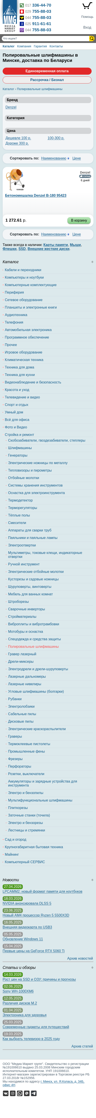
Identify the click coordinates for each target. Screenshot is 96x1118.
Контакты (56, 46)
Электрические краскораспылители (37, 729)
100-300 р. (56, 138)
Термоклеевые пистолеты (29, 744)
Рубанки (14, 699)
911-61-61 (41, 23)
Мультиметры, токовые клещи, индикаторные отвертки (45, 555)
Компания (24, 46)
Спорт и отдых (16, 405)
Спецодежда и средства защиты (34, 639)
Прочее (11, 345)
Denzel (10, 107)
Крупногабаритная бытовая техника (34, 847)
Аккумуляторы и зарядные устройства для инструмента (42, 783)
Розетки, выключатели (26, 774)
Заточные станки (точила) (29, 815)
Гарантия (40, 46)
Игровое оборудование (23, 352)
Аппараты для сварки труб (29, 530)
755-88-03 (41, 11)
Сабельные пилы (22, 714)
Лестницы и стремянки (26, 830)
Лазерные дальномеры (27, 676)
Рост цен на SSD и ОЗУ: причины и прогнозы (39, 979)
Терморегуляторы (22, 508)
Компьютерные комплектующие (31, 285)
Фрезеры (15, 759)
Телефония (14, 322)
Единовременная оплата (47, 71)
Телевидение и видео (22, 397)
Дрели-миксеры (21, 661)
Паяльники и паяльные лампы (32, 538)
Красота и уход (17, 390)
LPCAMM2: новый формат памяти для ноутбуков (42, 891)
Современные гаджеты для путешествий (36, 1027)
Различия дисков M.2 (20, 1003)
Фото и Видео (16, 427)
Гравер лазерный (22, 654)
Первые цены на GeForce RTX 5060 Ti (34, 951)
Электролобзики (21, 706)
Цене (76, 158)
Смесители (17, 523)
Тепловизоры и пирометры (30, 470)
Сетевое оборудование (24, 300)
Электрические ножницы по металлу (38, 463)
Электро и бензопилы (25, 793)
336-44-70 (41, 5)
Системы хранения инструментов (35, 485)
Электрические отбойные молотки (36, 572)
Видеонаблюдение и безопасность (33, 382)
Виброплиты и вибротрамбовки (33, 624)
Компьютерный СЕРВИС (25, 862)
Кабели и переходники (23, 270)
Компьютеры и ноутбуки (24, 277)
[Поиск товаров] (46, 38)
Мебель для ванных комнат (30, 594)
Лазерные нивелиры (24, 684)
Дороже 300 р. (17, 143)
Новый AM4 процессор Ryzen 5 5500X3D (36, 915)
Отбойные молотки (23, 478)
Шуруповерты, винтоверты (29, 587)
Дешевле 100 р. (18, 138)
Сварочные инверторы (26, 609)
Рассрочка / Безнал (47, 80)
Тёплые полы (19, 515)
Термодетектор (20, 500)
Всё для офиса (17, 420)
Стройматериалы (22, 616)
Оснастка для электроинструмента (36, 493)
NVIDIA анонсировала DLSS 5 (27, 903)
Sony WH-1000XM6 (18, 991)
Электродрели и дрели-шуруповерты (38, 669)
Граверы (15, 736)
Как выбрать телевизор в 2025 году (31, 1039)
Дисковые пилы (21, 721)
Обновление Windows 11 (23, 939)
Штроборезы (18, 601)
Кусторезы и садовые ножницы (33, 579)
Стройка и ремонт (19, 435)
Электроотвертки (22, 545)
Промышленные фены (26, 751)
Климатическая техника (24, 360)
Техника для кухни (20, 375)
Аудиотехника (16, 315)
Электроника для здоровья (24, 1015)
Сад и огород (15, 839)
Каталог (8, 46)
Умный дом (14, 412)
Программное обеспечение (27, 337)
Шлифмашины (20, 448)
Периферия (14, 292)
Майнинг (12, 854)
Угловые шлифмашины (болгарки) (36, 691)
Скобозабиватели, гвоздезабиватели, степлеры (46, 440)
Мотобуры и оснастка (25, 631)
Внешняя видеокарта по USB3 (27, 927)
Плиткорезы (18, 808)
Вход (87, 27)
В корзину (79, 220)
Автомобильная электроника (28, 330)
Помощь (87, 17)
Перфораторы (19, 766)
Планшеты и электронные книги (31, 307)
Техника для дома (19, 367)
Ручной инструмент (24, 564)
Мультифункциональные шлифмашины (40, 800)
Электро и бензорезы (25, 823)
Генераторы (17, 455)
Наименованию (53, 158)
